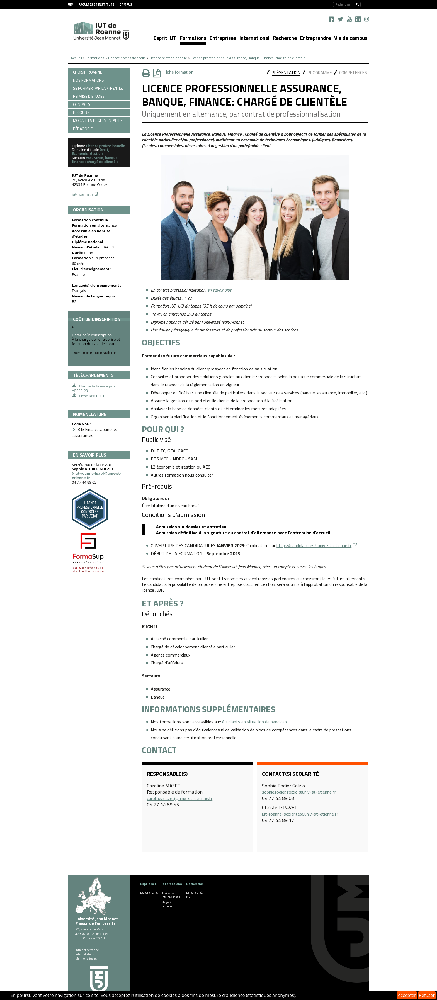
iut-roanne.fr (82, 194)
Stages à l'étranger (167, 904)
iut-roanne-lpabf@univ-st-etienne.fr (96, 476)
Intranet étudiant (86, 954)
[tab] (286, 73)
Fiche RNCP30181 (94, 396)
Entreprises (223, 38)
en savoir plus (219, 290)
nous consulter (98, 353)
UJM (71, 4)
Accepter (407, 995)
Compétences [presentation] (353, 72)
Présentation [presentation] (286, 72)
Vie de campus (350, 38)
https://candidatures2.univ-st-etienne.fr (313, 545)
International (254, 38)
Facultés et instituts (97, 4)
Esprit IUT (165, 38)
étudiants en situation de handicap (254, 721)
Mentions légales (86, 958)
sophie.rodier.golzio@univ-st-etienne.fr (299, 792)
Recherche (285, 38)
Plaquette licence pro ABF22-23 (93, 388)
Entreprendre (315, 38)
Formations (193, 38)
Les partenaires (149, 893)
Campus (126, 4)
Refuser (427, 995)
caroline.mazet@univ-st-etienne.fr (179, 798)
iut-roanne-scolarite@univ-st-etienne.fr (300, 814)
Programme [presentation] (320, 72)
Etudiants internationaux (171, 895)
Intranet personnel (87, 950)
